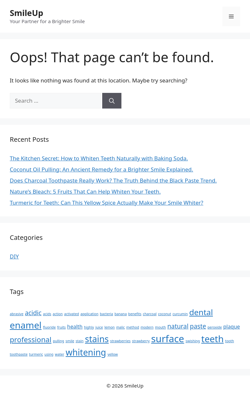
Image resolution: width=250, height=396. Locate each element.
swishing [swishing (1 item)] (193, 341)
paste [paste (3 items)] (198, 326)
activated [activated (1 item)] (71, 314)
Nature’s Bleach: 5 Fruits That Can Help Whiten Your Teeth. (85, 191)
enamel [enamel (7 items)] (26, 325)
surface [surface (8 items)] (167, 338)
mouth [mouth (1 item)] (160, 327)
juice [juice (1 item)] (99, 327)
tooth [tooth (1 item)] (229, 341)
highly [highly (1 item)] (89, 327)
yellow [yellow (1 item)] (112, 354)
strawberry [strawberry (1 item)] (141, 341)
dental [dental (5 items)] (201, 312)
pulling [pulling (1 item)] (58, 341)
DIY (14, 256)
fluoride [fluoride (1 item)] (49, 327)
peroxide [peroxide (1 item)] (214, 327)
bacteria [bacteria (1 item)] (106, 314)
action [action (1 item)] (58, 314)
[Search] (111, 101)
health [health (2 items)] (74, 326)
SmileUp (26, 12)
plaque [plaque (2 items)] (231, 326)
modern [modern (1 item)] (147, 327)
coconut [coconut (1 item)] (164, 314)
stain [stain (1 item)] (79, 341)
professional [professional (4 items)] (30, 339)
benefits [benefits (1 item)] (135, 314)
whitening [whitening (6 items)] (86, 352)
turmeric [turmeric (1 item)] (36, 354)
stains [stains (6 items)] (97, 339)
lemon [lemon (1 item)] (109, 327)
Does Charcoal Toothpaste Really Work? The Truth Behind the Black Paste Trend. (113, 180)
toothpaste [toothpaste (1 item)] (19, 354)
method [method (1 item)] (132, 327)
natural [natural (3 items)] (177, 326)
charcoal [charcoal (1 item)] (150, 314)
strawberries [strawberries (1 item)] (120, 341)
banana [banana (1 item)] (121, 314)
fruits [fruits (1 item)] (61, 327)
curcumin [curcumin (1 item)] (180, 314)
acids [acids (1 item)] (47, 314)
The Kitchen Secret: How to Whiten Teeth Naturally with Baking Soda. (99, 158)
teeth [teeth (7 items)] (212, 338)
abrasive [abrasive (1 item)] (16, 314)
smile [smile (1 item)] (69, 341)
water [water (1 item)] (59, 354)
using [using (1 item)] (49, 354)
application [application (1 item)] (89, 314)
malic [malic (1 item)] (120, 327)
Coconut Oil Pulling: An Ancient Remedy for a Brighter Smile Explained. (101, 169)
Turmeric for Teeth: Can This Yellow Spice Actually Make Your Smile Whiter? (106, 202)
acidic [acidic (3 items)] (33, 312)
